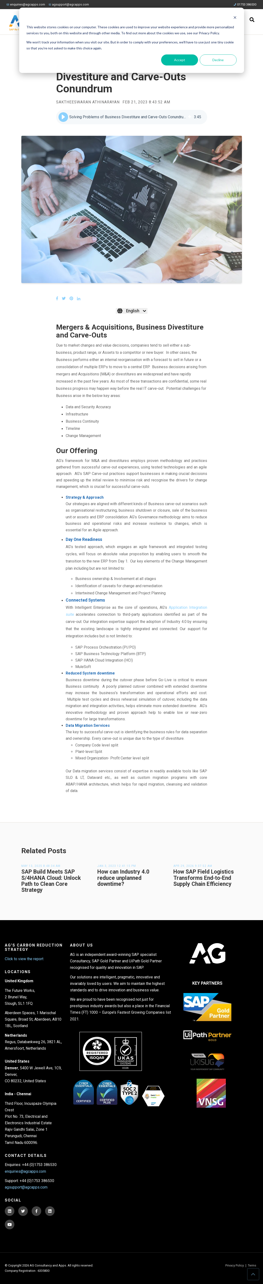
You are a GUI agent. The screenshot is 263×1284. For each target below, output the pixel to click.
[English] (131, 311)
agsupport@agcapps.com (69, 4)
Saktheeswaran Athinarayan (88, 102)
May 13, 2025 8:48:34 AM (40, 866)
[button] (63, 117)
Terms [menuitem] (252, 1265)
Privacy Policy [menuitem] (234, 1265)
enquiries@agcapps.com (26, 4)
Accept (179, 60)
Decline (218, 60)
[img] (190, 117)
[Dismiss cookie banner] (235, 18)
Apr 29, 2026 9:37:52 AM (192, 866)
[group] (131, 117)
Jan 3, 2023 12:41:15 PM (116, 866)
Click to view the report (24, 959)
